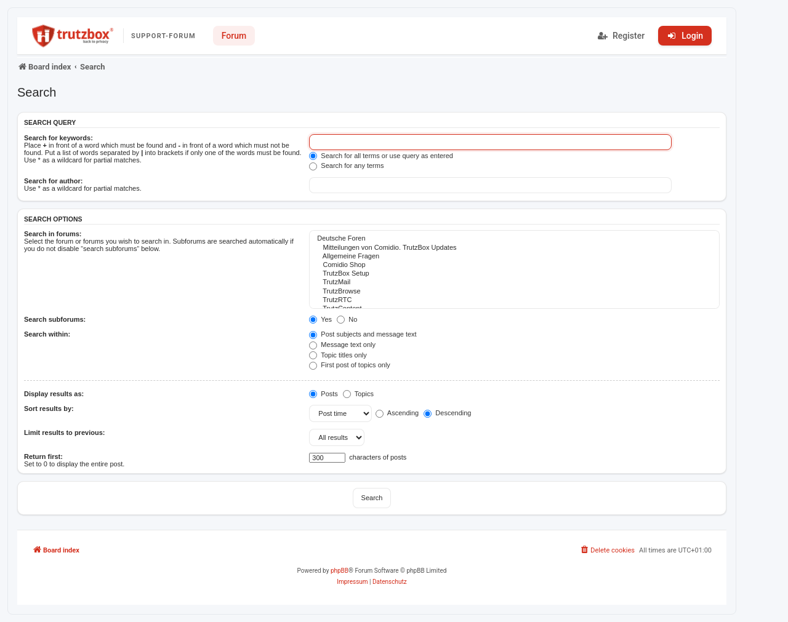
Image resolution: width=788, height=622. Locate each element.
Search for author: (53, 181)
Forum (234, 36)
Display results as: (54, 393)
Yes (320, 319)
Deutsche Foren (514, 238)
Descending (447, 413)
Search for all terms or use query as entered (381, 155)
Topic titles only (337, 355)
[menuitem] (607, 550)
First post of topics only (349, 365)
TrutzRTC (514, 300)
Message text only (342, 344)
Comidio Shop (514, 265)
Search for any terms (346, 165)
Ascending (397, 413)
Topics (358, 393)
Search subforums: (55, 319)
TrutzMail (514, 282)
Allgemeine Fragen (514, 256)
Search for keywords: (58, 138)
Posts (323, 393)
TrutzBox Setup (514, 273)
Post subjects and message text (362, 334)
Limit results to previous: (64, 432)
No (347, 319)
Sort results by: (49, 408)
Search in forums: (53, 233)
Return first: (43, 456)
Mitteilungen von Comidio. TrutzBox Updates (514, 248)
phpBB (339, 570)
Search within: (47, 334)
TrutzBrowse (514, 291)
